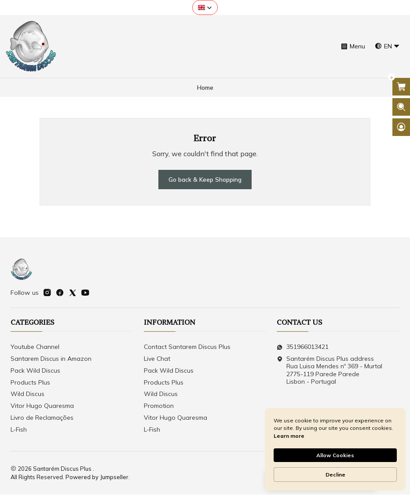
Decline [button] (335, 474)
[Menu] (353, 46)
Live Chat (157, 359)
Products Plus (30, 383)
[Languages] (387, 46)
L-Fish (19, 430)
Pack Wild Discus (35, 371)
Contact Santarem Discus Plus (187, 347)
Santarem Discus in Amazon (51, 359)
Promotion (159, 407)
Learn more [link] (289, 436)
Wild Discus (27, 395)
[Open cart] (401, 86)
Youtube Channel (35, 347)
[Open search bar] (401, 107)
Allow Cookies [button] (335, 455)
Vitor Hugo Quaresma (42, 407)
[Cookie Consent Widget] (335, 449)
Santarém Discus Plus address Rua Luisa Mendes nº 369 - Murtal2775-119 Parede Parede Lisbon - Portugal (329, 370)
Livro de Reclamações (42, 418)
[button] (205, 7)
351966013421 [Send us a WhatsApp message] (303, 347)
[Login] (401, 127)
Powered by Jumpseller (97, 477)
